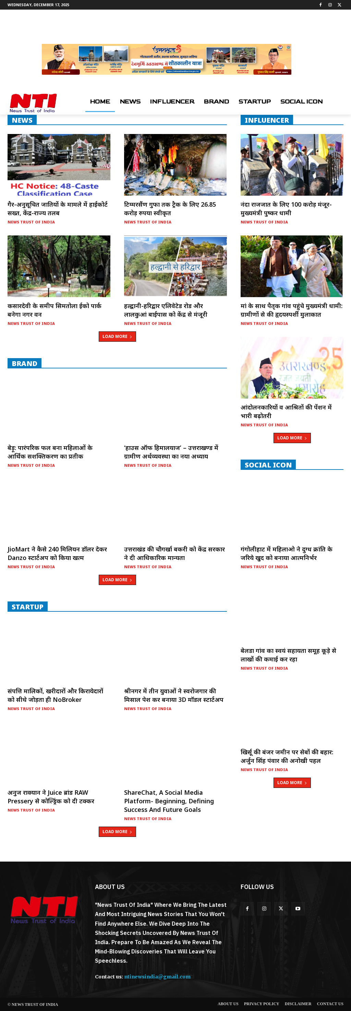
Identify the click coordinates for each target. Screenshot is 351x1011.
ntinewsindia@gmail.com (157, 977)
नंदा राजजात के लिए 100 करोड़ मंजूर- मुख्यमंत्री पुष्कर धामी (286, 208)
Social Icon (268, 464)
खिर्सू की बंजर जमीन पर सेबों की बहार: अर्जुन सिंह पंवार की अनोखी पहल (287, 756)
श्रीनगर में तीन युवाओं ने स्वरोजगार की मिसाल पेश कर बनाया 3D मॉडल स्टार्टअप (173, 695)
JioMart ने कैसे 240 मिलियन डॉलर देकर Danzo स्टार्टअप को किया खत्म (57, 553)
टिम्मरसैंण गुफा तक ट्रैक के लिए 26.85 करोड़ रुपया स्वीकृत (170, 208)
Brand (24, 363)
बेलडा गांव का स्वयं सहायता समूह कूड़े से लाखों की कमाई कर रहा (288, 654)
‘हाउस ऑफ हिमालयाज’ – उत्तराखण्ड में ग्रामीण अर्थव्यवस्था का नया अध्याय (171, 451)
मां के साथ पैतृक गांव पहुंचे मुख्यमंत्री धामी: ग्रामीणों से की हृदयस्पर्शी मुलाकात (291, 310)
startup (28, 606)
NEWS (22, 119)
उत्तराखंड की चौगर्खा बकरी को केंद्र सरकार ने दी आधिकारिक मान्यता (174, 553)
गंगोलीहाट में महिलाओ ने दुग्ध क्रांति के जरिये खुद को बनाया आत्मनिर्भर (286, 553)
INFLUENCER (267, 119)
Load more (117, 336)
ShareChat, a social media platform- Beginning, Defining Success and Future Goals (169, 801)
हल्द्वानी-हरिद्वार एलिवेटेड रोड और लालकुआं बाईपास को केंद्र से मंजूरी (165, 310)
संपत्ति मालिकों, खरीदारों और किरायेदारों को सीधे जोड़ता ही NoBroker (55, 695)
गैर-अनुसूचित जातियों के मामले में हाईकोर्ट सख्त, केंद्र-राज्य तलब (58, 208)
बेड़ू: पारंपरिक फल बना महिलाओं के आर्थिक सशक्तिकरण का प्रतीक (50, 451)
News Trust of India (31, 221)
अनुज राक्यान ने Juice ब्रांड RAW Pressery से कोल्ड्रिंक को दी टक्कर (51, 796)
